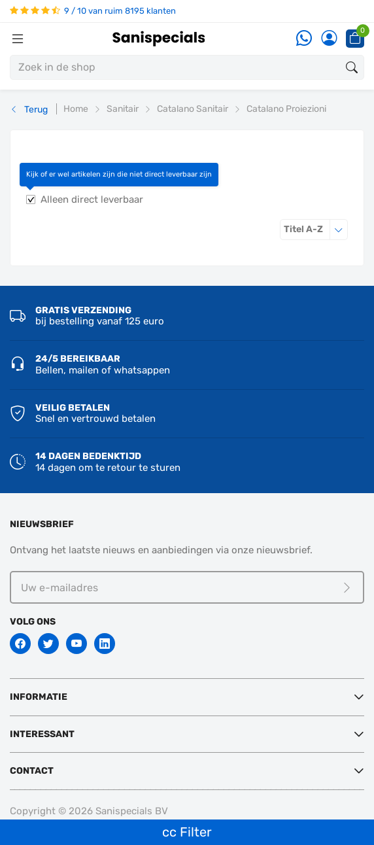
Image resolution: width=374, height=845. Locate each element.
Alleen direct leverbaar (92, 199)
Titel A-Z (316, 229)
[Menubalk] (18, 38)
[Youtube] (76, 643)
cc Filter (187, 832)
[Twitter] (48, 643)
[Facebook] (20, 643)
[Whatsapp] (304, 38)
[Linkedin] (104, 643)
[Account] (329, 38)
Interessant (42, 734)
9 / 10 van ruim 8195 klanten (93, 11)
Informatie (38, 696)
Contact (32, 770)
